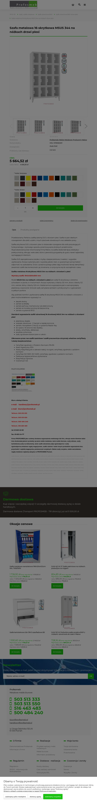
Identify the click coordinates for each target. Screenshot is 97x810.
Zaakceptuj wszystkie (53, 797)
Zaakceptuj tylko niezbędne (15, 797)
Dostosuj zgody (35, 797)
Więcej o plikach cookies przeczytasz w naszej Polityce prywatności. (30, 791)
